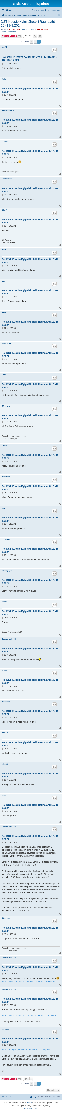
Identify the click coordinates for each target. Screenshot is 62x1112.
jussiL (4, 375)
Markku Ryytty (43, 29)
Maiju (4, 79)
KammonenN (7, 179)
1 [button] (35, 41)
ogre (3, 508)
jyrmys (4, 670)
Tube (23, 29)
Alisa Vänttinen (8, 110)
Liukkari (5, 142)
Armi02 (4, 47)
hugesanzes (6, 343)
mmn (4, 795)
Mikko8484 (6, 477)
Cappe (4, 602)
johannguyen (7, 571)
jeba (3, 281)
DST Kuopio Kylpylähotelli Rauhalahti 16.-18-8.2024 (28, 23)
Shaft (4, 312)
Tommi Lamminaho (8, 32)
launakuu (5, 1029)
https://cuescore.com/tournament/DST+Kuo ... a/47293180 (29, 981)
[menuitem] (8, 10)
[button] (31, 42)
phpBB (29, 1103)
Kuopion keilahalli (9, 639)
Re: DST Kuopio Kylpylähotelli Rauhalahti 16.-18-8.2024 (29, 58)
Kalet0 (4, 446)
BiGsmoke (6, 406)
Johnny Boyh (14, 29)
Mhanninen (6, 702)
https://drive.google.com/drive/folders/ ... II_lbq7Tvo (26, 1049)
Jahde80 (5, 764)
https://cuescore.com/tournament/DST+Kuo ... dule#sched (29, 1015)
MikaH (4, 250)
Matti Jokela (31, 29)
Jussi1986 (6, 539)
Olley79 (5, 210)
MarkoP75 (5, 733)
